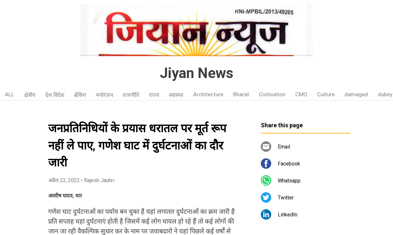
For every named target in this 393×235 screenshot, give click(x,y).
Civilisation (272, 94)
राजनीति (131, 95)
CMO (301, 94)
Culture (326, 94)
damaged (356, 94)
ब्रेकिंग (80, 95)
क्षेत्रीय (29, 95)
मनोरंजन (104, 95)
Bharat (241, 94)
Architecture (208, 94)
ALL (9, 94)
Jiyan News (196, 73)
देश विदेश (54, 95)
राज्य (154, 95)
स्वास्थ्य (176, 95)
